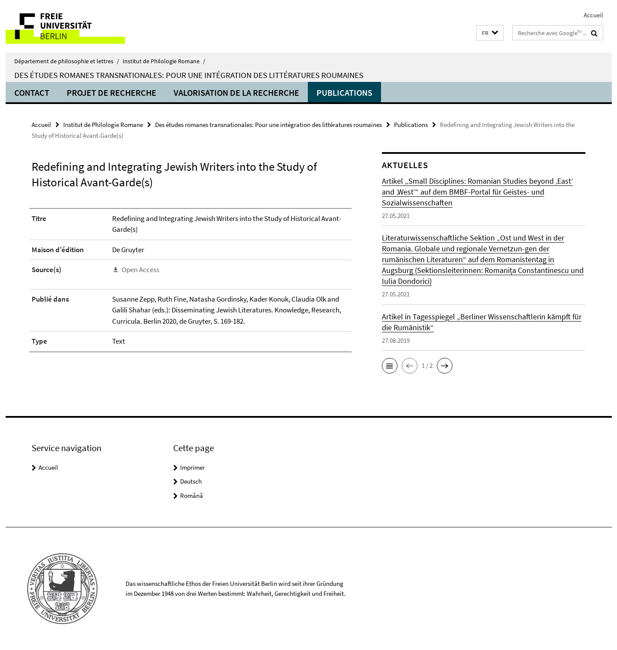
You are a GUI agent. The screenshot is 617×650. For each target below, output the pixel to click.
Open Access (140, 269)
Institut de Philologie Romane (164, 61)
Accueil (593, 15)
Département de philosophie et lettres (66, 61)
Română (191, 495)
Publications (344, 92)
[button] (490, 33)
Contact (31, 92)
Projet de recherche (111, 92)
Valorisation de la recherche (236, 92)
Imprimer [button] (192, 467)
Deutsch (191, 481)
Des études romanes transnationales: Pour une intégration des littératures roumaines (188, 75)
